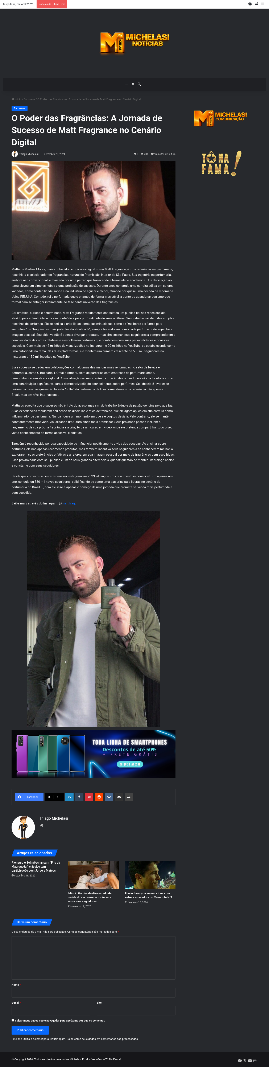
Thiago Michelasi (28, 154)
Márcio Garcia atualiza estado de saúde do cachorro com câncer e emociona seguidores (90, 897)
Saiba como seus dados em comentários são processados (102, 1038)
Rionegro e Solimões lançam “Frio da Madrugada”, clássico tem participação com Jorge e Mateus (36, 866)
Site (99, 1002)
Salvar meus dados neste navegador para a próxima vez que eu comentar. (60, 1020)
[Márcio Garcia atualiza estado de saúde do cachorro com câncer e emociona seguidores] (93, 875)
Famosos (29, 99)
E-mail (16, 1002)
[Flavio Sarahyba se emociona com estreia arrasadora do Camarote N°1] (150, 875)
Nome (16, 984)
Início (16, 99)
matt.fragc (69, 503)
